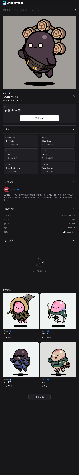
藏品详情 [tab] (39, 209)
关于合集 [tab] (39, 182)
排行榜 (15, 10)
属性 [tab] (39, 129)
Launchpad (35, 10)
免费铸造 (24, 10)
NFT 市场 (6, 10)
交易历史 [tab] (39, 240)
